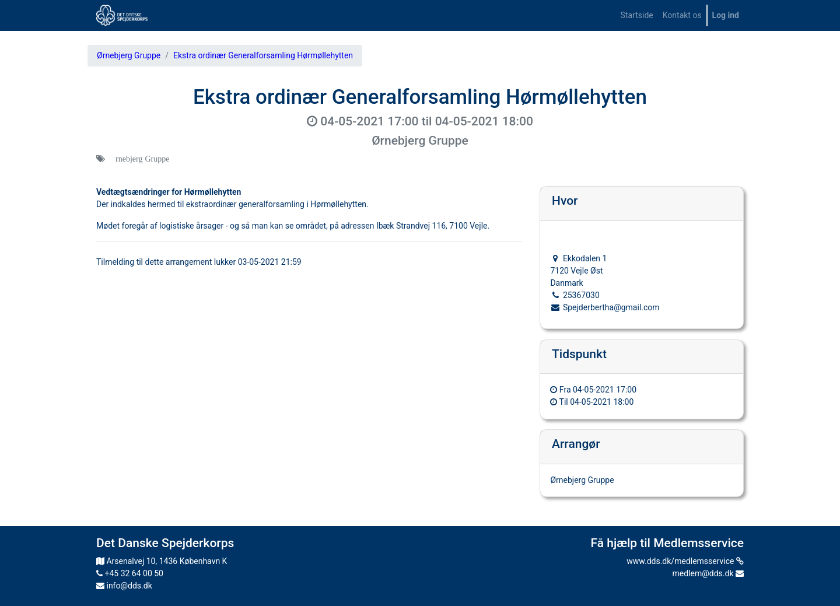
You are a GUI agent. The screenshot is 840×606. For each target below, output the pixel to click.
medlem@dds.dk (708, 573)
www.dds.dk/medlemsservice (685, 561)
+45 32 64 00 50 (129, 573)
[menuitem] (637, 15)
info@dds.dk (124, 585)
